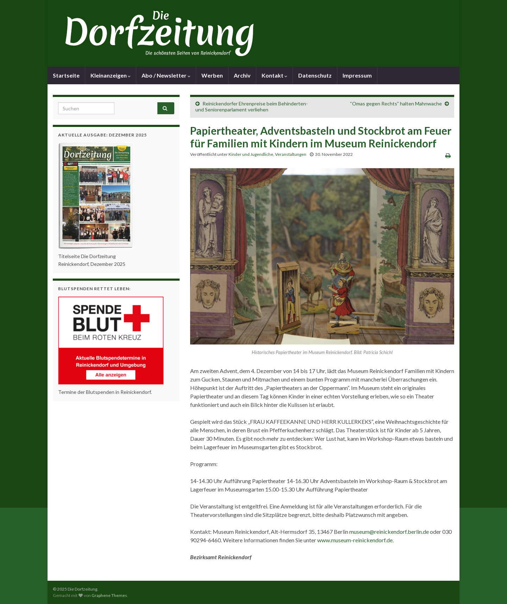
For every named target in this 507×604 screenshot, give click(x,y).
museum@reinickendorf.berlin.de (389, 531)
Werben (212, 75)
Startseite (66, 75)
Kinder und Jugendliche (251, 154)
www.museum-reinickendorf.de (355, 540)
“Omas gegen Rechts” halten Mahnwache (396, 103)
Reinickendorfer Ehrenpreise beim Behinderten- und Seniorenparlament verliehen (251, 106)
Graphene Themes (109, 595)
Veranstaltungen (290, 154)
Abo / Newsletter (166, 75)
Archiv (242, 75)
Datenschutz (315, 75)
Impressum (357, 75)
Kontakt (274, 75)
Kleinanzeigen (110, 75)
